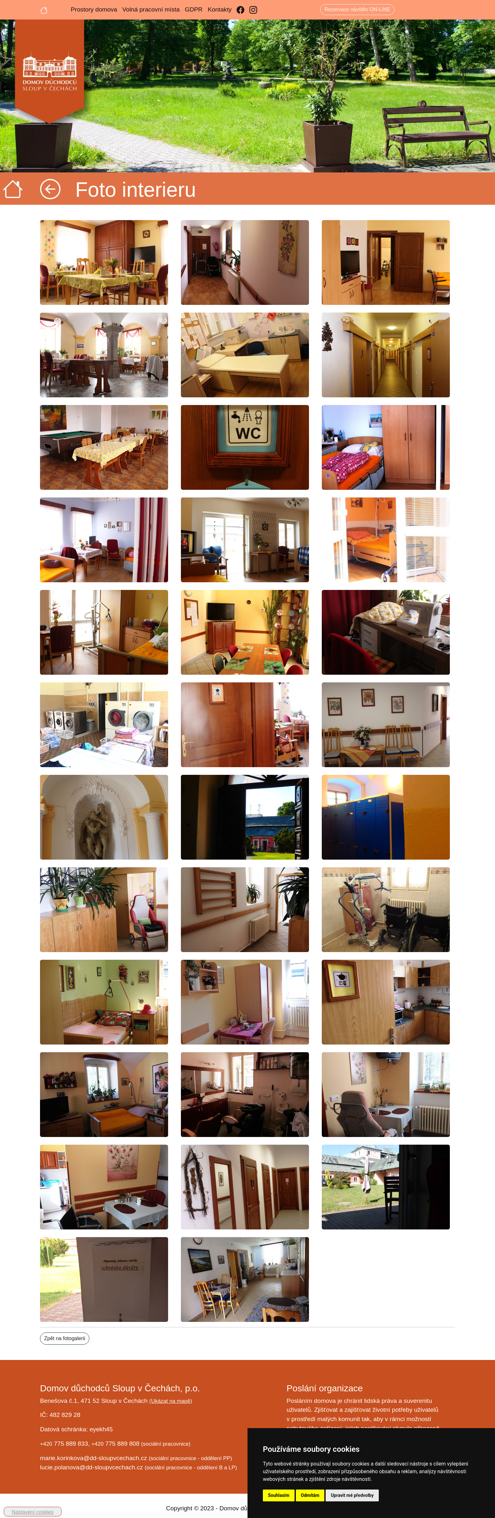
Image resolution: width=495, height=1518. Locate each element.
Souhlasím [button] (278, 1495)
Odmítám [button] (310, 1495)
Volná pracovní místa (151, 9)
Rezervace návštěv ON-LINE (357, 9)
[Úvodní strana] (44, 9)
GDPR (193, 9)
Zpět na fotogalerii (64, 1338)
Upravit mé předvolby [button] (352, 1495)
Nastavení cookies (33, 1512)
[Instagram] (253, 10)
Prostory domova (94, 9)
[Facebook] (240, 10)
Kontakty (220, 9)
